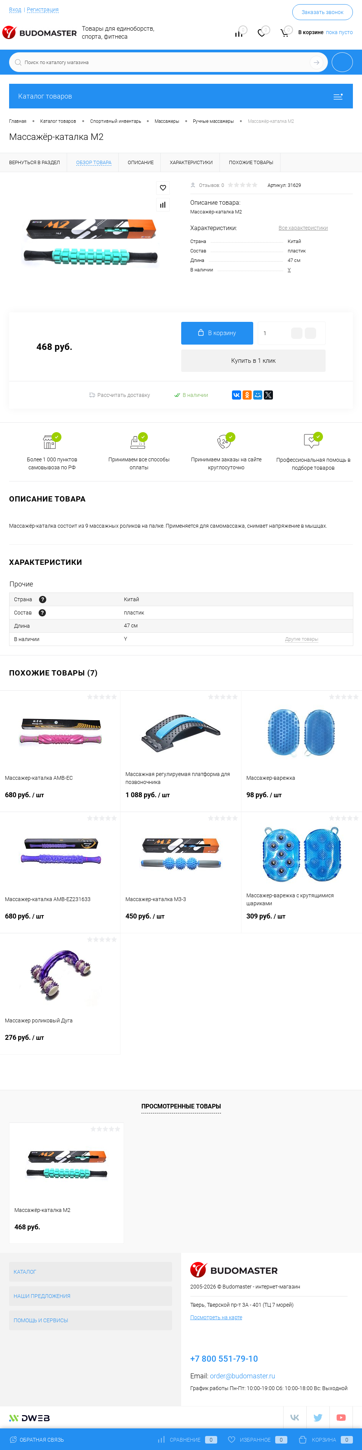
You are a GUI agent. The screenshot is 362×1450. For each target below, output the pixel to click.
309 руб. (301, 921)
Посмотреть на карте (216, 1317)
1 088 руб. (180, 799)
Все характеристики (303, 228)
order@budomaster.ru (242, 1376)
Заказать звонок (322, 12)
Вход (15, 9)
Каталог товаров (181, 96)
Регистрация (43, 9)
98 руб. (301, 799)
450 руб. (180, 921)
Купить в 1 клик (253, 360)
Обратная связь (36, 1440)
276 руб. (60, 1042)
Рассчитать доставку (119, 395)
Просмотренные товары (181, 1106)
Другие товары (301, 639)
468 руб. (27, 1227)
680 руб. (60, 799)
